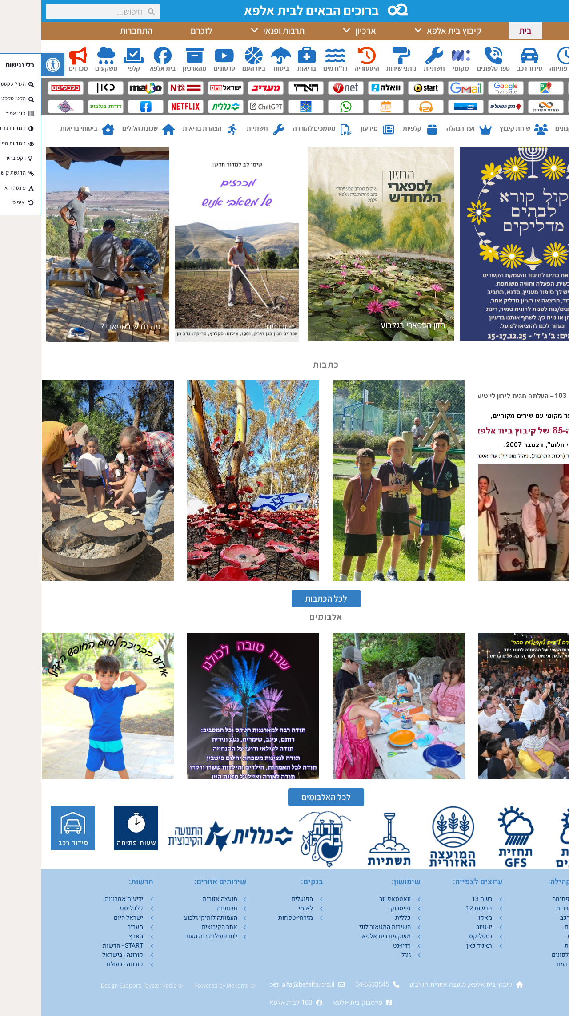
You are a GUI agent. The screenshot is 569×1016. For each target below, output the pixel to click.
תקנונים (524, 128)
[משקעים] (65, 55)
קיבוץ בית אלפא (406, 30)
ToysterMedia (118, 985)
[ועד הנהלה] (443, 129)
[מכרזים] (37, 55)
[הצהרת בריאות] (190, 129)
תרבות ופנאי (236, 30)
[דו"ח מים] (294, 55)
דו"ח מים (294, 68)
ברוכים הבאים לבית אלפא (271, 10)
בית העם (212, 68)
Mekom (194, 985)
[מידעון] (347, 129)
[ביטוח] (240, 55)
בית (484, 30)
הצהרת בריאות (160, 128)
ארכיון (318, 30)
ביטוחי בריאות (37, 128)
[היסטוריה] (325, 55)
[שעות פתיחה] (525, 55)
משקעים (65, 68)
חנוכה (546, 325)
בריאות (265, 68)
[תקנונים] (545, 129)
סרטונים (183, 68)
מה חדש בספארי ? (89, 326)
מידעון (328, 128)
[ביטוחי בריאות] (66, 129)
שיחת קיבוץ (473, 128)
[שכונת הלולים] (126, 129)
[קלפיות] (390, 129)
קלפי (92, 68)
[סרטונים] (183, 55)
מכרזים (37, 68)
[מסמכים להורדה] (304, 129)
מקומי (419, 68)
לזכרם (160, 30)
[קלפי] (92, 55)
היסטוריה (325, 68)
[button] (11, 64)
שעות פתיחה (525, 68)
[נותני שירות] (360, 55)
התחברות (95, 30)
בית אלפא (121, 68)
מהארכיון (153, 68)
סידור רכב (488, 68)
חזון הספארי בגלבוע (371, 325)
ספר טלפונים (452, 68)
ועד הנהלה (419, 128)
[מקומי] (420, 55)
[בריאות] (265, 55)
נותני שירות (360, 68)
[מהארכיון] (153, 55)
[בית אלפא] (121, 55)
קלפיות (370, 128)
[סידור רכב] (488, 55)
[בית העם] (212, 55)
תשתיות (393, 68)
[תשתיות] (393, 55)
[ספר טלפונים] (452, 55)
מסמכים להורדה (273, 128)
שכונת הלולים (98, 128)
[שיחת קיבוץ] (499, 129)
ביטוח (240, 68)
